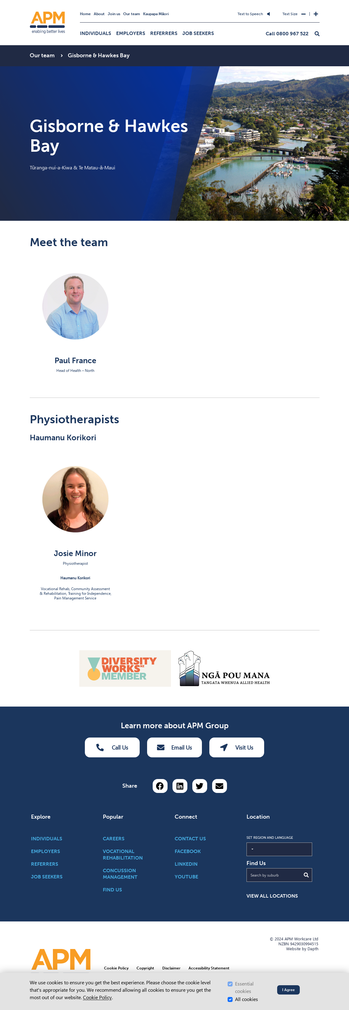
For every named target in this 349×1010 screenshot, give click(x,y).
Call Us (112, 747)
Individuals (95, 33)
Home (85, 14)
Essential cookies (244, 987)
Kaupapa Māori (156, 14)
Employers (130, 33)
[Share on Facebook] (160, 786)
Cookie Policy (97, 997)
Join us (114, 14)
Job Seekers (198, 33)
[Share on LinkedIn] (179, 786)
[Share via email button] (219, 786)
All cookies (246, 999)
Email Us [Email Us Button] (174, 747)
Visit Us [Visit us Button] (236, 747)
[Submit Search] (306, 875)
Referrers (163, 33)
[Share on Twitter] (199, 786)
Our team (131, 14)
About (99, 14)
